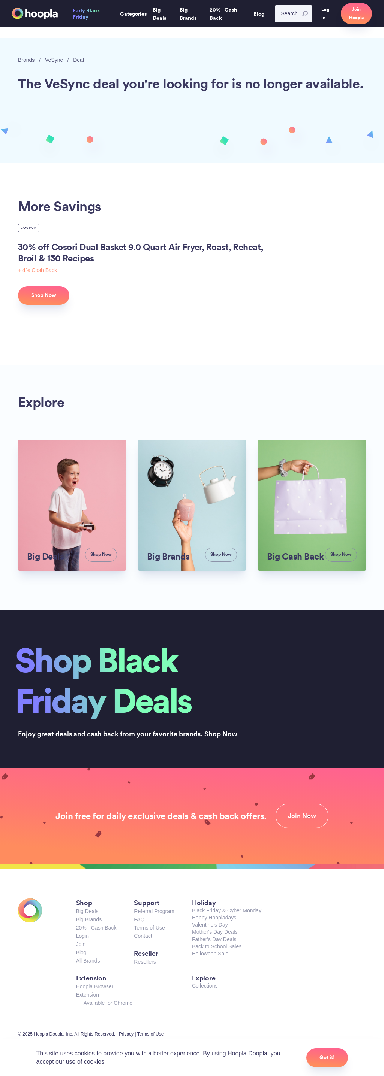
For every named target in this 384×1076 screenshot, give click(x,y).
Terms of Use (149, 928)
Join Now (302, 816)
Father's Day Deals (214, 939)
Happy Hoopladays (214, 918)
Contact (143, 936)
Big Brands (89, 919)
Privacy (126, 1034)
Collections (205, 986)
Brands (26, 60)
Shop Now (220, 733)
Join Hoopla (356, 13)
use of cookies (85, 1061)
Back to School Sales (217, 946)
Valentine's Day (210, 925)
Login (82, 936)
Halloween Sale (210, 954)
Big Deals (87, 911)
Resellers (145, 962)
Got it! (327, 1057)
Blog (81, 952)
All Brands (88, 961)
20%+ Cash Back (96, 928)
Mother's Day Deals (215, 932)
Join (81, 944)
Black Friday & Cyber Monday (226, 910)
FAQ (139, 919)
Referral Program (154, 911)
